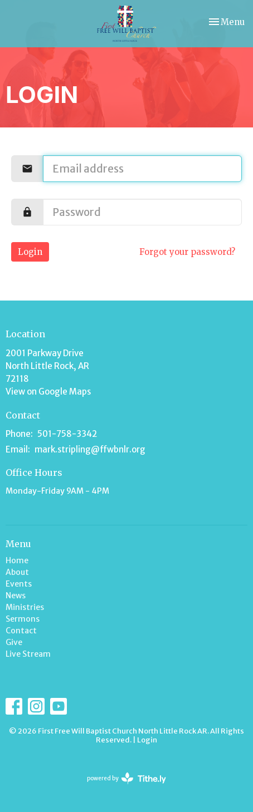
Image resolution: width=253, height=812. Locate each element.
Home (17, 560)
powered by (126, 778)
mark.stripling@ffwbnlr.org (90, 449)
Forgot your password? (187, 252)
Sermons (23, 619)
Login (30, 252)
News (16, 595)
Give (14, 642)
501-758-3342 (67, 434)
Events (19, 584)
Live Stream (28, 654)
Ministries (25, 607)
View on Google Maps (48, 391)
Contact (21, 631)
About (17, 572)
